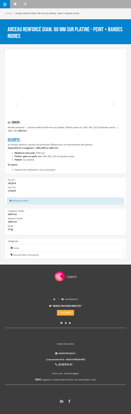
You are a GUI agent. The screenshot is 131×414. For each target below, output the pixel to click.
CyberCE (56, 380)
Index (14, 248)
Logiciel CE (46, 380)
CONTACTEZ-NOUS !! (65, 353)
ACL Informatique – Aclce (85, 380)
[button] (16, 102)
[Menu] (5, 4)
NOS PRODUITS (71, 299)
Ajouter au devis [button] (19, 200)
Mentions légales (71, 373)
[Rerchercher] (25, 4)
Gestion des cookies (65, 344)
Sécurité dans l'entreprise (24, 255)
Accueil (8, 13)
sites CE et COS (67, 380)
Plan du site (57, 373)
